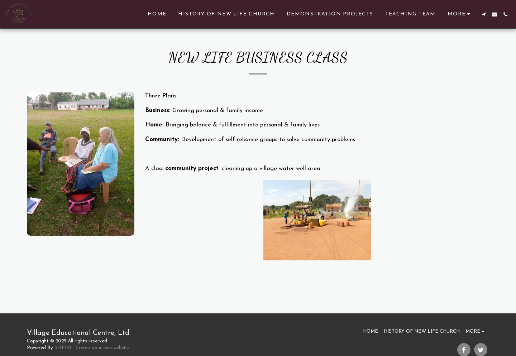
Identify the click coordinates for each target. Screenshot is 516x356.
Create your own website (103, 348)
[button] (484, 14)
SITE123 (62, 348)
